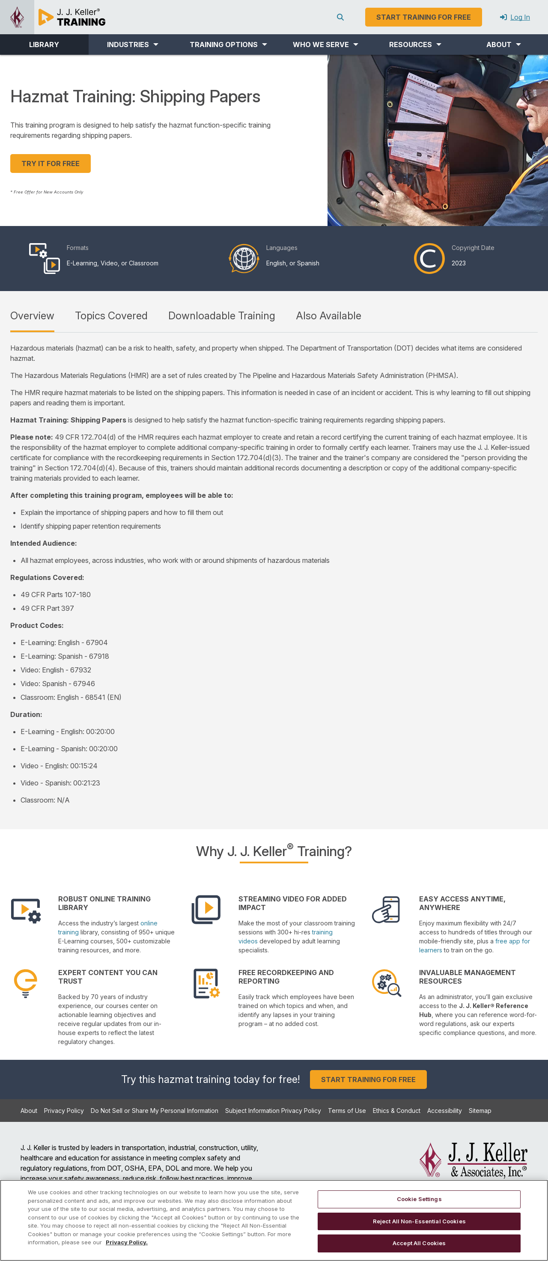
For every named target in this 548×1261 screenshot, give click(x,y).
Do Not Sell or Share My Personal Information (154, 1110)
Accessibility (444, 1110)
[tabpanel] (274, 574)
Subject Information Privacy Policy (273, 1110)
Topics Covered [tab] (111, 315)
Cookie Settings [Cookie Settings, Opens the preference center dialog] (419, 1199)
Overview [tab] (32, 315)
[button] (133, 44)
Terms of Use (347, 1110)
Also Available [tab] (328, 315)
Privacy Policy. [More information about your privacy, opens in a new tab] (127, 1242)
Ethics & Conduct (396, 1110)
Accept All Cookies (419, 1243)
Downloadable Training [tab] (221, 315)
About (29, 1110)
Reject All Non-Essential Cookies (419, 1221)
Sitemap (480, 1110)
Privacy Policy (64, 1110)
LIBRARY (44, 44)
